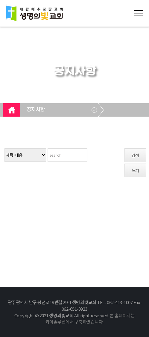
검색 (135, 155)
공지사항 (35, 110)
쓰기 (135, 170)
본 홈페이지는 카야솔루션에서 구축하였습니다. (90, 318)
